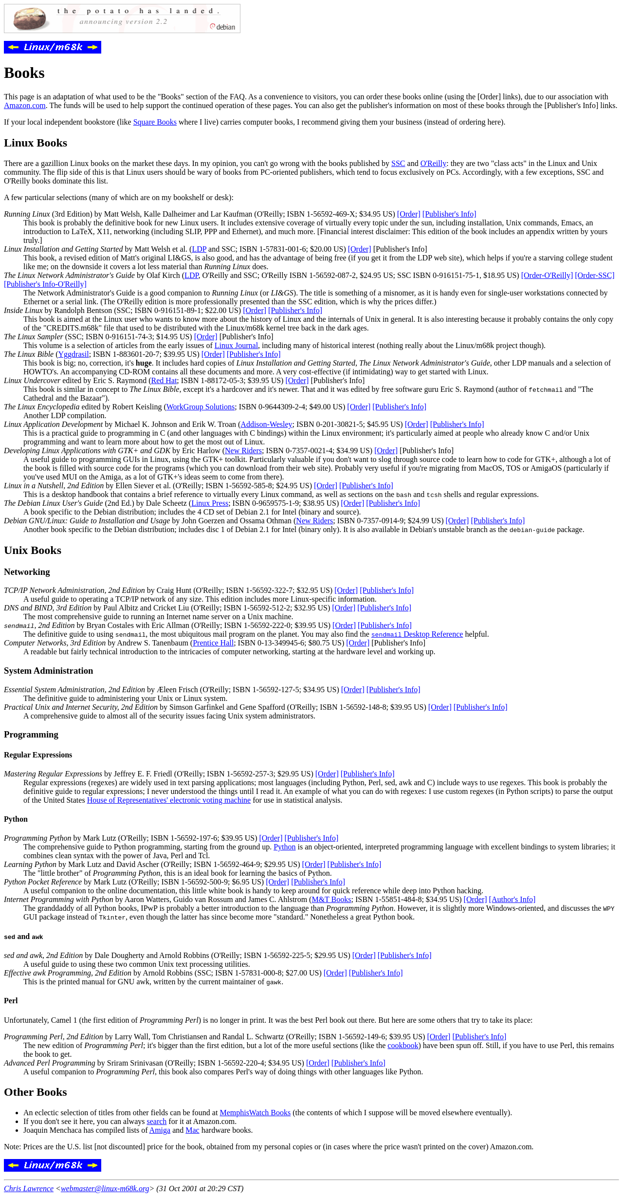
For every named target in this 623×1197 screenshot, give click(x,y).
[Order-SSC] (594, 275)
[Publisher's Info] (449, 214)
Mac (192, 1130)
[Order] (409, 214)
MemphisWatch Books (255, 1112)
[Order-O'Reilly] (547, 275)
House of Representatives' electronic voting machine (169, 800)
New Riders (243, 450)
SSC (398, 163)
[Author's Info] (512, 899)
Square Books (155, 122)
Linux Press (209, 503)
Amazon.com (25, 105)
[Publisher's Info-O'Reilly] (45, 284)
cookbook (402, 1045)
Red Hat (164, 380)
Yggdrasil (73, 354)
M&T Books (331, 899)
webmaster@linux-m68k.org (105, 1188)
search (156, 1121)
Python (284, 847)
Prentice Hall (213, 643)
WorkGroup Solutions (200, 407)
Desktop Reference (417, 634)
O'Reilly (434, 163)
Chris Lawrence (29, 1188)
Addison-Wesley (266, 424)
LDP (199, 249)
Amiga (160, 1130)
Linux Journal (236, 345)
